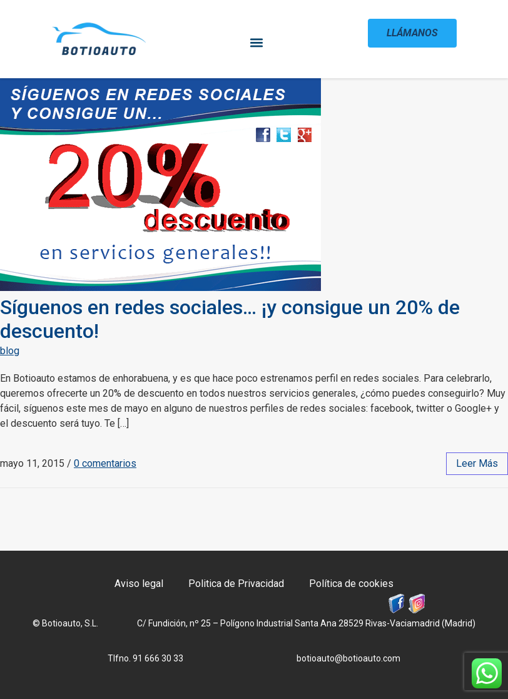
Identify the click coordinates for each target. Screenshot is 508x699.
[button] (256, 42)
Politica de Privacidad (236, 583)
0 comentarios (105, 463)
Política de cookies (351, 583)
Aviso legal (138, 583)
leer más (477, 463)
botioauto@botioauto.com (348, 658)
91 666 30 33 (158, 658)
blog (9, 351)
